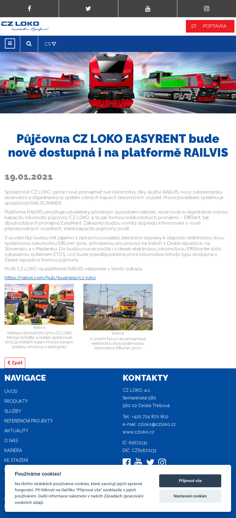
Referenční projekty (28, 420)
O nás (11, 440)
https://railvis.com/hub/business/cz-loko (50, 278)
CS (48, 44)
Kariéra (13, 450)
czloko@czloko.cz (157, 424)
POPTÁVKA (214, 26)
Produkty (16, 401)
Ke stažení (16, 460)
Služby (12, 411)
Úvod (11, 391)
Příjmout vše (190, 480)
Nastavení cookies (190, 496)
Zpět (15, 363)
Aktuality (16, 430)
